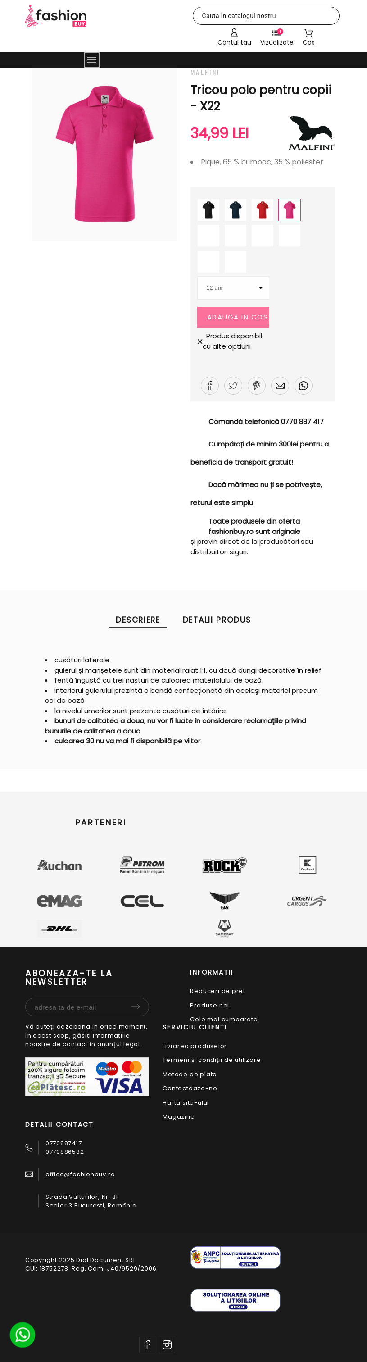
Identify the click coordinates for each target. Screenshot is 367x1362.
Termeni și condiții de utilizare (212, 1060)
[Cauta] (266, 16)
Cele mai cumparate (224, 1019)
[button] (209, 385)
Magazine (179, 1116)
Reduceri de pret (217, 991)
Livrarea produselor (195, 1046)
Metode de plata (190, 1074)
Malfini (205, 72)
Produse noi (209, 1005)
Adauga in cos (237, 317)
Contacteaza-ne (190, 1088)
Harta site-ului (186, 1102)
